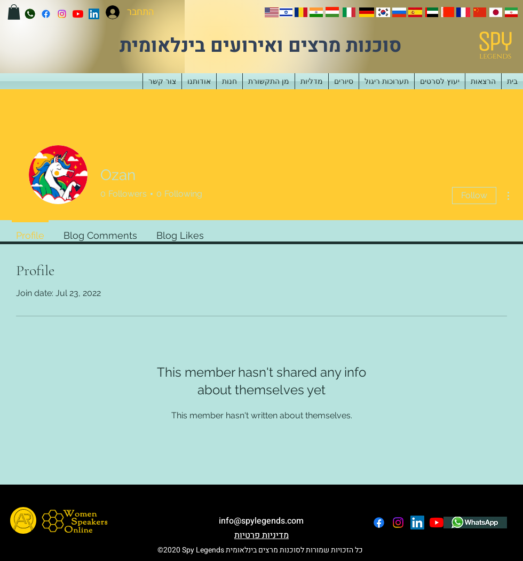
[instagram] (62, 14)
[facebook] (46, 14)
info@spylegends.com (261, 521)
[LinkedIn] (94, 14)
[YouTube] (78, 14)
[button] (13, 12)
